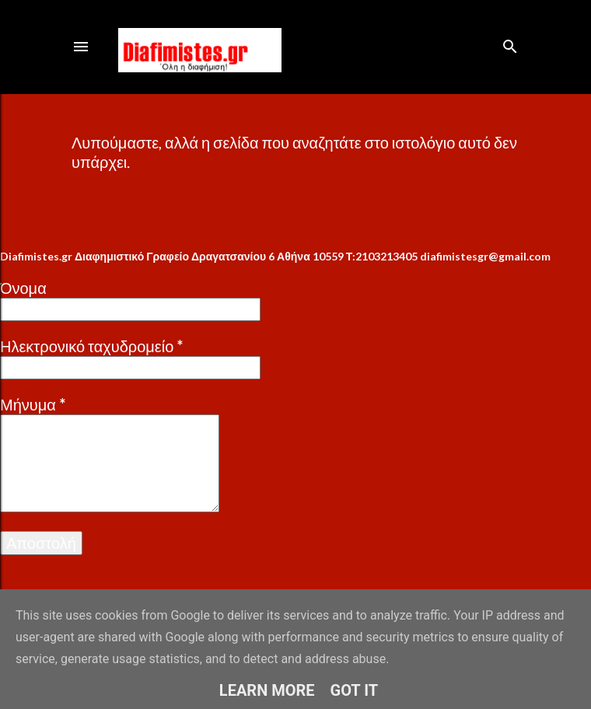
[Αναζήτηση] (510, 43)
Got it (354, 690)
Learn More (267, 690)
